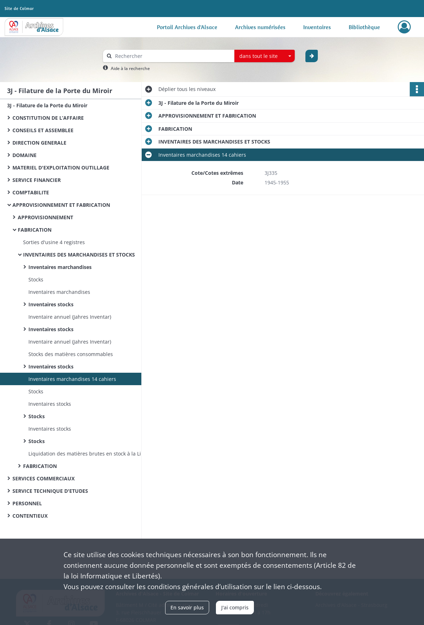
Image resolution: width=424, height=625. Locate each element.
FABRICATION (34, 229)
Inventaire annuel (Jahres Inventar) (69, 316)
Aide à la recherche (130, 68)
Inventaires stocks (51, 304)
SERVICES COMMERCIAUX (43, 478)
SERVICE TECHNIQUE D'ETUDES (50, 490)
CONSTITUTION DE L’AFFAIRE (48, 117)
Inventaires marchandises (60, 267)
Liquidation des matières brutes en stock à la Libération (94, 453)
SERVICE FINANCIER (36, 180)
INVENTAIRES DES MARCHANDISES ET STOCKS (79, 254)
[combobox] (264, 56)
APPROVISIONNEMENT (45, 217)
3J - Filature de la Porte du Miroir (47, 105)
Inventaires (317, 27)
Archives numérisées (260, 27)
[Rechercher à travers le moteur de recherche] (172, 56)
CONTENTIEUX (30, 515)
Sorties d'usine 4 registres (54, 242)
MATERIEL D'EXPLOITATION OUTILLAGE (60, 167)
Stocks (35, 279)
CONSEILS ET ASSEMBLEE (43, 130)
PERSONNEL (27, 503)
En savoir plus (187, 607)
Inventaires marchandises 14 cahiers (72, 379)
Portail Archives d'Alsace (187, 27)
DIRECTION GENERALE (39, 142)
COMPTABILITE (30, 192)
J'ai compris (235, 607)
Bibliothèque (364, 27)
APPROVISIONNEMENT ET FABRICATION (61, 204)
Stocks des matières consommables (70, 354)
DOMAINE (24, 155)
